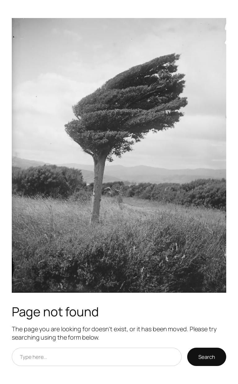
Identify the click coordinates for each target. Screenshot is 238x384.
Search (206, 356)
